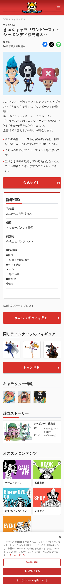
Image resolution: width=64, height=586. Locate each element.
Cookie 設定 (32, 563)
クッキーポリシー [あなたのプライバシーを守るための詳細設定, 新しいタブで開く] (18, 556)
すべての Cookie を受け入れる (32, 582)
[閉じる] (60, 538)
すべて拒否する (32, 573)
